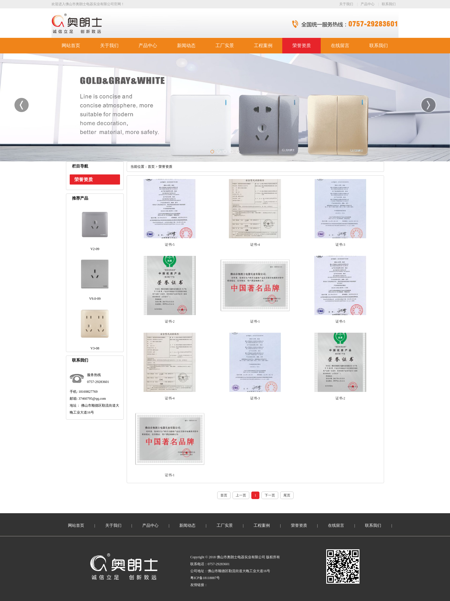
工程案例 (263, 45)
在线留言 (340, 45)
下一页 (270, 495)
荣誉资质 (301, 45)
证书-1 (255, 321)
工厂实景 (224, 45)
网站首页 (71, 45)
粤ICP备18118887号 (205, 578)
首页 (151, 167)
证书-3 (340, 245)
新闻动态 (186, 45)
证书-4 (255, 245)
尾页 (286, 495)
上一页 (241, 495)
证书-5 (170, 245)
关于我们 (346, 4)
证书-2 (170, 321)
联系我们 (389, 4)
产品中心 (368, 4)
